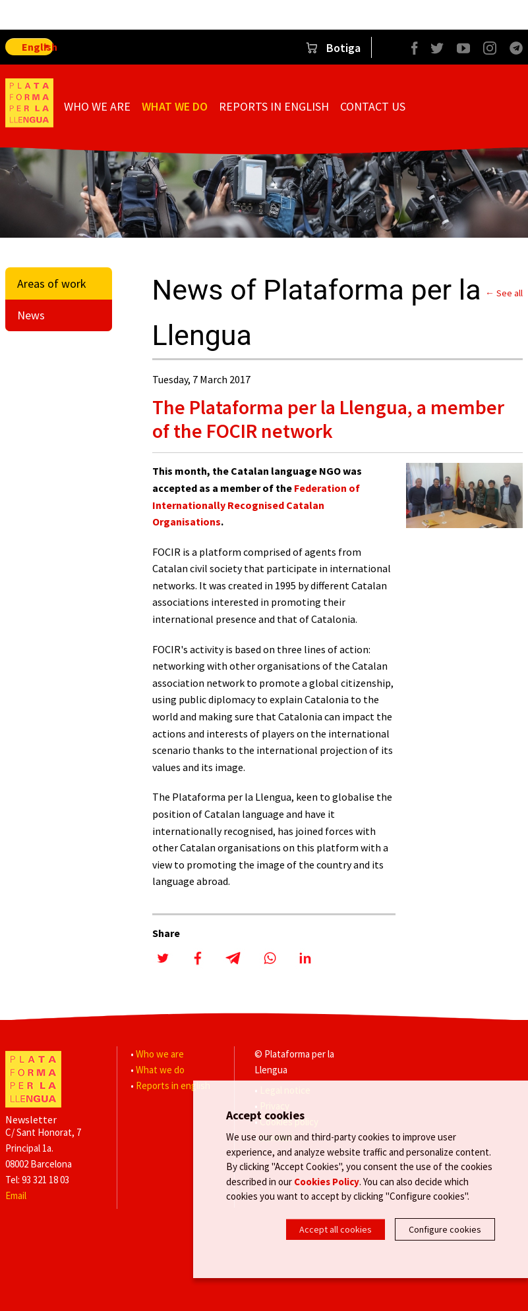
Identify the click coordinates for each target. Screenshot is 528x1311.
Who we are (97, 106)
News (31, 315)
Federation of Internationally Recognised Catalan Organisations (256, 504)
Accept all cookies (335, 1229)
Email (15, 1195)
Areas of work (51, 283)
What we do (175, 106)
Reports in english (274, 106)
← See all (504, 293)
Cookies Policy (326, 1183)
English (37, 46)
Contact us (372, 106)
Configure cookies (445, 1229)
